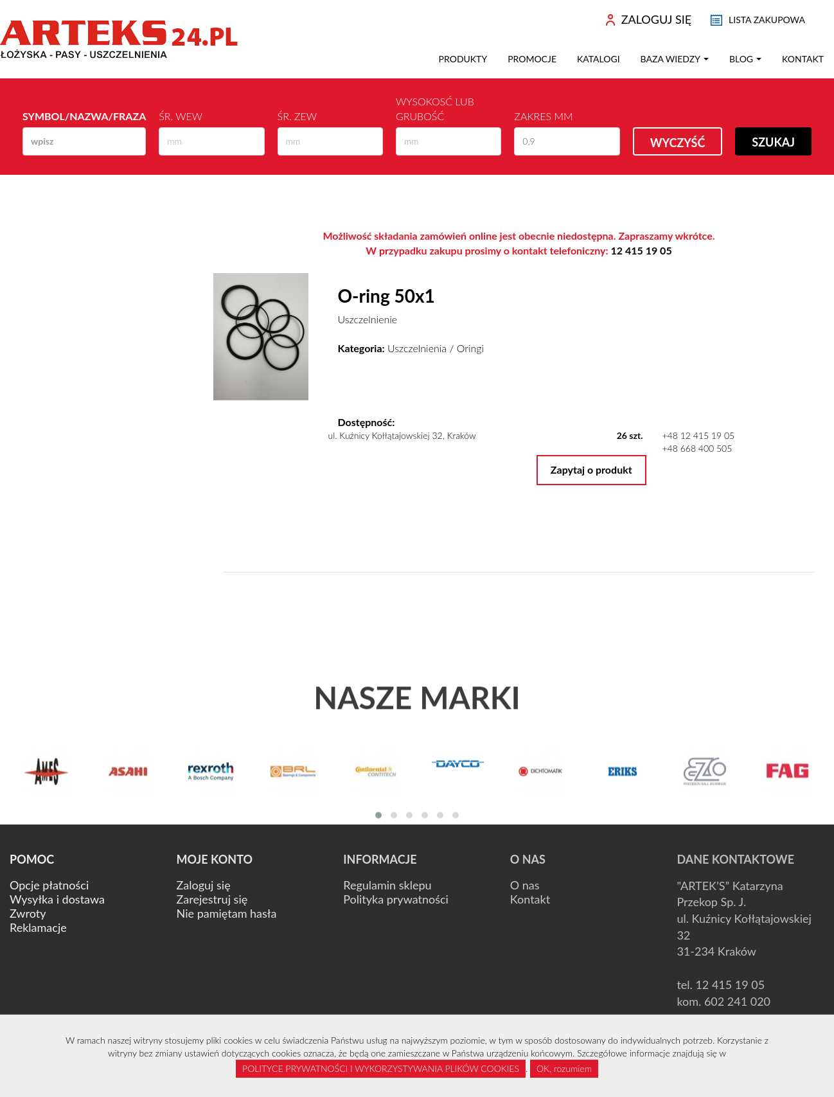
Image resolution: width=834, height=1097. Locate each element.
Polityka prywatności (395, 899)
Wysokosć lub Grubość (435, 108)
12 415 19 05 (641, 250)
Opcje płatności (49, 885)
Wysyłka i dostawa (57, 899)
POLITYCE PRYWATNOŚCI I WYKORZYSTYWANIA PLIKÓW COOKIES (380, 1068)
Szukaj (773, 142)
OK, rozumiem (564, 1068)
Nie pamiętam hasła (227, 913)
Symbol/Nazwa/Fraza (84, 116)
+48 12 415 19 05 (698, 435)
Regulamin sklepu (387, 885)
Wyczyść (677, 143)
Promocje (532, 58)
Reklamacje (38, 927)
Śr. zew (297, 116)
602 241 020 (737, 1001)
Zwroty (28, 913)
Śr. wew (180, 116)
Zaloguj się (204, 885)
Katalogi (598, 58)
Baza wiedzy (675, 58)
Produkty (463, 58)
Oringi (470, 348)
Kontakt (803, 58)
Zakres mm (543, 116)
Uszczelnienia (417, 348)
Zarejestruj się (212, 899)
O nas (525, 885)
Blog (745, 58)
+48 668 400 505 (697, 448)
